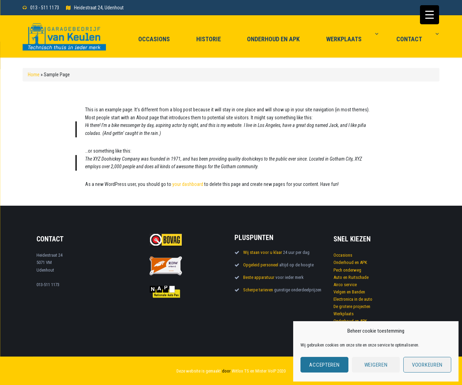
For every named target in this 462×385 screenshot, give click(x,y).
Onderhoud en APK (273, 39)
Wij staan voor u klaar (262, 252)
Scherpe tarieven (258, 289)
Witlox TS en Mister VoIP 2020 (259, 371)
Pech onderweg (347, 270)
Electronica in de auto (352, 299)
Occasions (154, 39)
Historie (208, 39)
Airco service (345, 284)
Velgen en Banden (349, 291)
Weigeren (376, 365)
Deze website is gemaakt (198, 371)
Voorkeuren (427, 365)
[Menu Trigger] (429, 14)
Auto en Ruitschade (351, 277)
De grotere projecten (351, 306)
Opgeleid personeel (260, 264)
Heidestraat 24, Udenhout (99, 7)
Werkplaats (344, 39)
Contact (409, 39)
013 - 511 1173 (44, 7)
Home (34, 74)
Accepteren (324, 365)
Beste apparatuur (258, 277)
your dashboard (187, 184)
